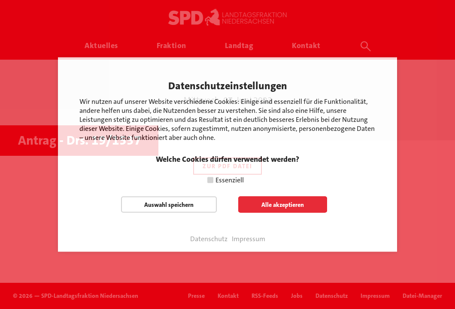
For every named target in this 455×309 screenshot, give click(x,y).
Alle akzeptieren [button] (282, 205)
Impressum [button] (248, 239)
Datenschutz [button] (209, 239)
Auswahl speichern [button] (169, 205)
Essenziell (229, 180)
